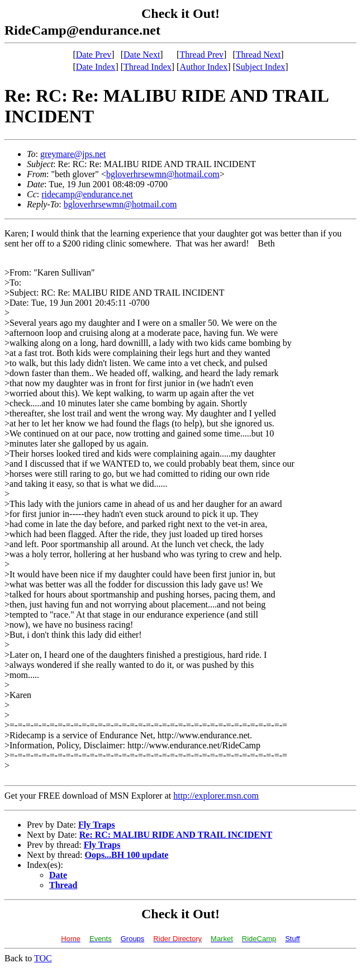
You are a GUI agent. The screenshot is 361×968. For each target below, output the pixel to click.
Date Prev (94, 54)
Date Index (96, 67)
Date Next (142, 54)
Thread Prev (201, 54)
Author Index (203, 67)
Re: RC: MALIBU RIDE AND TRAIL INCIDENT (176, 834)
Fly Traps (96, 824)
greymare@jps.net (73, 154)
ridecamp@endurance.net (87, 194)
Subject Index (260, 67)
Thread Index (148, 67)
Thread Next (258, 54)
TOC (43, 958)
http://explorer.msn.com (216, 795)
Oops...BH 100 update (127, 855)
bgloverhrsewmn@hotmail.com (163, 174)
